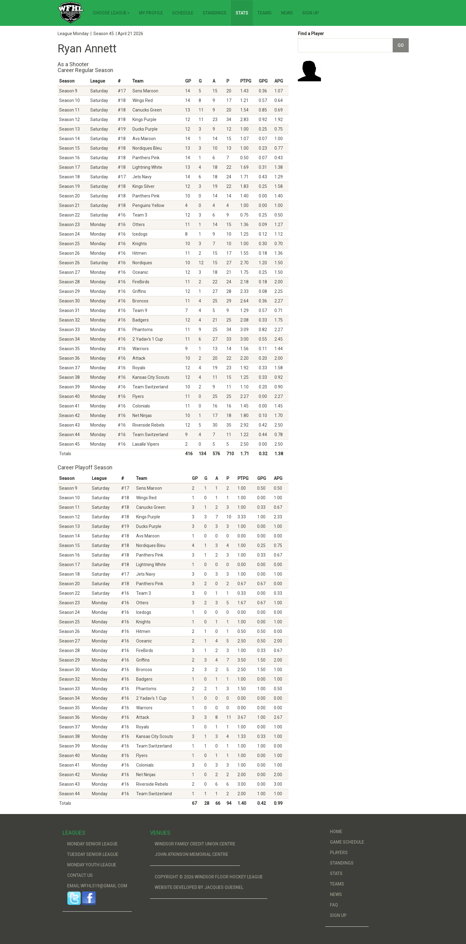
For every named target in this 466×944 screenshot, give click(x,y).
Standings (214, 12)
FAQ (334, 904)
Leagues (74, 832)
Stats (242, 12)
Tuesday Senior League (92, 854)
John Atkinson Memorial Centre (191, 854)
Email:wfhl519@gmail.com (97, 885)
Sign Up (310, 12)
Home (336, 831)
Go (401, 45)
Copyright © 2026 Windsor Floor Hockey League (209, 876)
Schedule (182, 12)
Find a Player (311, 33)
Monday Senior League (92, 843)
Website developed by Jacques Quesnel (199, 887)
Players (339, 852)
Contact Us (80, 875)
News (287, 12)
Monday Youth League (91, 864)
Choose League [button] (111, 12)
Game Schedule (347, 842)
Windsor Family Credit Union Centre (195, 843)
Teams (264, 12)
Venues (160, 832)
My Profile (151, 12)
